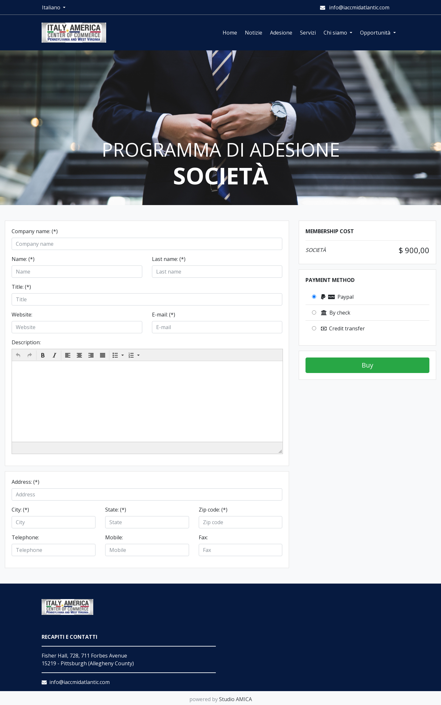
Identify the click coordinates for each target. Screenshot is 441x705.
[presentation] (18, 355)
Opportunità (376, 32)
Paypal (337, 296)
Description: (26, 342)
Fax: (203, 537)
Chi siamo (336, 32)
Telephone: (25, 537)
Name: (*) (23, 259)
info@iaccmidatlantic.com (354, 7)
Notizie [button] (253, 32)
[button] (18, 355)
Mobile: (114, 537)
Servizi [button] (308, 32)
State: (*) (115, 509)
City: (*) (20, 509)
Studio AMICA (235, 699)
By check (335, 312)
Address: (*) (25, 481)
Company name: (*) (35, 231)
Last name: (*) (168, 259)
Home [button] (230, 32)
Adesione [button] (281, 32)
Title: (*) (21, 286)
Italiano (52, 7)
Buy (367, 365)
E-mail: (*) (163, 314)
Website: (22, 314)
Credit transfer (343, 328)
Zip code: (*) (213, 509)
